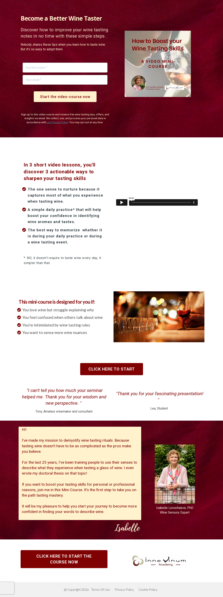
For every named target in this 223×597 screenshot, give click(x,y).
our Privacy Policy (57, 122)
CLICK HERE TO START (111, 369)
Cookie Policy (148, 589)
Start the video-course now (65, 97)
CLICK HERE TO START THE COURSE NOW (64, 559)
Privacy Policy (124, 589)
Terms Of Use (100, 589)
